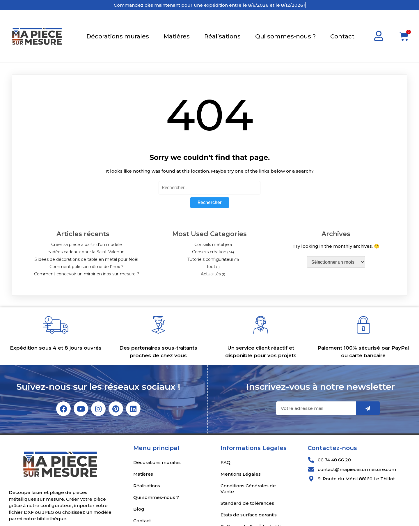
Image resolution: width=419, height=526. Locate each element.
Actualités (211, 274)
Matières (177, 36)
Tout (210, 266)
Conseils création (209, 251)
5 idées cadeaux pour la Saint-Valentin (87, 251)
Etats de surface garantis (249, 515)
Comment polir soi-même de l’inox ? (86, 266)
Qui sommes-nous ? (285, 36)
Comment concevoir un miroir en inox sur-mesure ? (86, 274)
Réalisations (222, 36)
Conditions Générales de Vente (248, 488)
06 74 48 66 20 (334, 460)
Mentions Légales (241, 474)
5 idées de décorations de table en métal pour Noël (86, 259)
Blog (138, 509)
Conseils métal (209, 244)
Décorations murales (117, 36)
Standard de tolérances (247, 503)
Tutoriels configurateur (210, 259)
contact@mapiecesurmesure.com (357, 469)
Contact (342, 36)
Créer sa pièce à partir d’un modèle (86, 244)
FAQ (225, 462)
